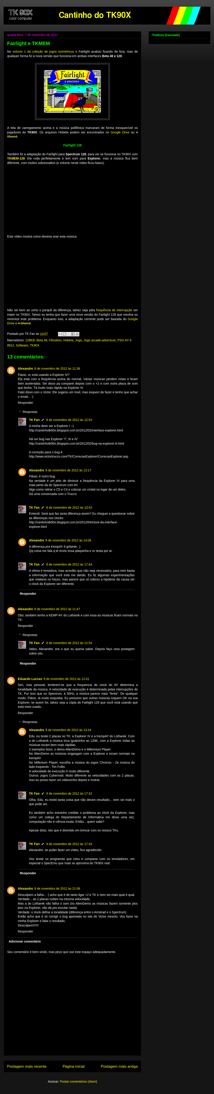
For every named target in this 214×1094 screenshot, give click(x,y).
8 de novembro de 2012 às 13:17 (68, 470)
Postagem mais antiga (119, 1066)
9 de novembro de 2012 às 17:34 (69, 844)
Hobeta (68, 340)
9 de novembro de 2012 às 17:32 (69, 793)
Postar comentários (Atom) (78, 1081)
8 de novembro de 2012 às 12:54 (69, 643)
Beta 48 (42, 340)
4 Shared (24, 323)
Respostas (30, 412)
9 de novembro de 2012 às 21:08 (57, 888)
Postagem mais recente (26, 1066)
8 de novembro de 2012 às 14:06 (68, 540)
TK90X (34, 345)
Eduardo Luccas (30, 679)
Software (22, 345)
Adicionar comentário (25, 941)
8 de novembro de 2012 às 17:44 (69, 564)
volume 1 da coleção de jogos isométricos (43, 51)
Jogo (78, 340)
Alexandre (25, 368)
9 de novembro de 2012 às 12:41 (66, 679)
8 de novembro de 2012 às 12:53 (69, 420)
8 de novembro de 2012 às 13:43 (69, 507)
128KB (30, 340)
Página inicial (74, 1066)
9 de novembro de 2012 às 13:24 (68, 730)
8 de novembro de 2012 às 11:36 (57, 368)
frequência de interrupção (114, 310)
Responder (25, 402)
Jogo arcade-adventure (100, 340)
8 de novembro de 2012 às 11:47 (57, 609)
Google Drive (120, 132)
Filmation (55, 340)
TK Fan (34, 420)
